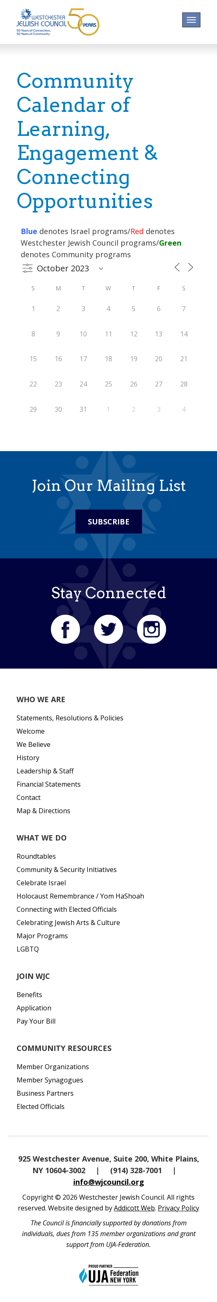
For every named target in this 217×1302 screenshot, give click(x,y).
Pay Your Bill (36, 1021)
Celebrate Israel (41, 882)
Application (34, 1007)
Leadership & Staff (45, 770)
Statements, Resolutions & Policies (70, 717)
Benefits (29, 994)
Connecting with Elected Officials (67, 909)
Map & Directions (43, 810)
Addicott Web (134, 1208)
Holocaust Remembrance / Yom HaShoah (80, 896)
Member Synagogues (50, 1080)
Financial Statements (49, 784)
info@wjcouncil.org (108, 1182)
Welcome (31, 731)
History (28, 757)
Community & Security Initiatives (67, 869)
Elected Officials (41, 1106)
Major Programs (42, 935)
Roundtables (36, 856)
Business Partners (45, 1093)
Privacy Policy (178, 1208)
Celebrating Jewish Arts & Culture (68, 922)
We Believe (34, 744)
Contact (29, 797)
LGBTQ (28, 949)
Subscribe (109, 522)
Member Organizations (53, 1066)
